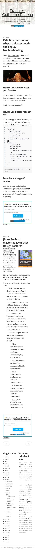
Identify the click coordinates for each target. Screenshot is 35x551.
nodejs (22, 508)
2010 (6, 528)
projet (29, 518)
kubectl (22, 503)
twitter (21, 528)
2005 (6, 539)
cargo (27, 472)
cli (31, 474)
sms (24, 524)
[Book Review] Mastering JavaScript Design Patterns (15, 242)
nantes (28, 505)
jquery (29, 501)
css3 (30, 477)
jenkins (22, 501)
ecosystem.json (8, 169)
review (25, 522)
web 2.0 (30, 528)
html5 (28, 495)
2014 (6, 519)
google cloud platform (25, 493)
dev (26, 478)
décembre (8, 481)
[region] (17, 146)
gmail (26, 491)
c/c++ (21, 473)
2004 (6, 542)
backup (24, 468)
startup (23, 526)
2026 (6, 457)
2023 (6, 461)
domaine (20, 480)
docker (29, 479)
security (22, 524)
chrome (22, 474)
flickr (20, 489)
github (26, 489)
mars (7, 511)
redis (22, 520)
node (31, 505)
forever (23, 489)
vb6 (25, 528)
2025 (6, 459)
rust (31, 522)
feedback (28, 485)
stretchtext (27, 526)
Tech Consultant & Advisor (10, 21)
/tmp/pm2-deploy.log (11, 189)
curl (19, 478)
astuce (29, 466)
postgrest (24, 516)
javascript (23, 499)
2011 (6, 526)
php (21, 510)
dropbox (20, 482)
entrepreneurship (29, 482)
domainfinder (27, 481)
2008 (6, 532)
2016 (6, 477)
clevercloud (28, 474)
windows (25, 531)
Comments (6, 224)
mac (31, 503)
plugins (22, 512)
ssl (31, 524)
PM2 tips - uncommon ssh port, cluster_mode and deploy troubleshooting (16, 45)
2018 (6, 472)
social (28, 524)
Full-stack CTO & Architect (17, 19)
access (27, 462)
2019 (6, 470)
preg (31, 516)
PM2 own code (13, 55)
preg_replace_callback (22, 518)
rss (29, 522)
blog (26, 468)
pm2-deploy (12, 95)
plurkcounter (29, 512)
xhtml (22, 532)
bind (13, 399)
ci (25, 474)
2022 (6, 463)
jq (25, 501)
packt (31, 507)
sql (30, 524)
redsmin (26, 520)
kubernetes (26, 503)
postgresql (22, 514)
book (31, 468)
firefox (29, 487)
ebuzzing (24, 482)
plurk (25, 512)
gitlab (30, 489)
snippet (26, 524)
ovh (29, 507)
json (20, 503)
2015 (6, 479)
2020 (6, 468)
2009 (6, 530)
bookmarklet (24, 471)
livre (29, 503)
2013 (6, 521)
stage (20, 526)
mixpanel (25, 505)
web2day (20, 530)
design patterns (23, 478)
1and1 (22, 462)
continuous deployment (23, 476)
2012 (6, 523)
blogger (28, 468)
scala (20, 524)
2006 (6, 537)
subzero (30, 526)
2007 (6, 535)
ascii (25, 466)
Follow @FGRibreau (24, 23)
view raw (28, 169)
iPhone (30, 497)
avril (7, 493)
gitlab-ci (22, 491)
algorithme (24, 464)
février (7, 514)
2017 (6, 475)
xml (23, 532)
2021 (6, 466)
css (28, 476)
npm (27, 507)
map (8, 327)
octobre (8, 486)
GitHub (6, 171)
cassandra (30, 472)
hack (25, 495)
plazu (20, 512)
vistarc (27, 528)
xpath (25, 532)
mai (7, 490)
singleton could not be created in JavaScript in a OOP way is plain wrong (17, 307)
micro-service (21, 505)
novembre (8, 484)
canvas (24, 472)
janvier (8, 516)
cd (20, 474)
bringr (31, 470)
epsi (22, 485)
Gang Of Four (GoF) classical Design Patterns (9, 265)
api (21, 466)
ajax (31, 462)
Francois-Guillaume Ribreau (17, 13)
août (7, 488)
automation (21, 468)
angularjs (30, 464)
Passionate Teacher (25, 21)
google (28, 491)
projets (20, 520)
